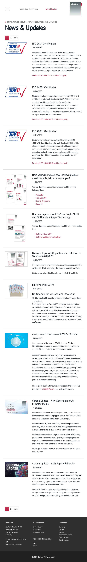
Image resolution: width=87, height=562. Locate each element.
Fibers (34, 543)
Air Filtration (36, 529)
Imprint (61, 532)
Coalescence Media (38, 532)
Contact (61, 529)
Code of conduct (64, 537)
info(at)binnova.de (16, 544)
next (16, 38)
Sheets (35, 546)
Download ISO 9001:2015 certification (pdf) (49, 75)
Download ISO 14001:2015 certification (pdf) (50, 119)
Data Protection (64, 540)
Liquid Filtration (37, 527)
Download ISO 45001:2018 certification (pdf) (50, 163)
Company (62, 527)
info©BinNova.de (48, 389)
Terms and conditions (65, 535)
